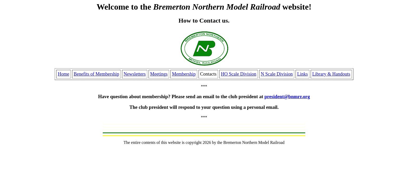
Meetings (159, 74)
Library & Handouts (331, 74)
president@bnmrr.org (287, 96)
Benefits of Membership (96, 74)
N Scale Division (277, 74)
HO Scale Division (238, 74)
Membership (184, 74)
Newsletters (135, 74)
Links (302, 74)
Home (63, 74)
